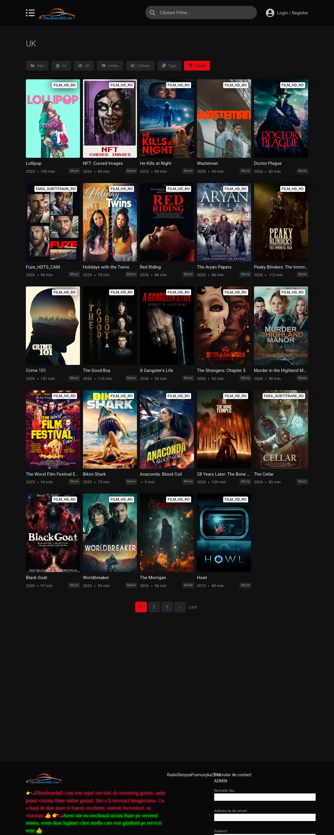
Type (169, 65)
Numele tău (265, 793)
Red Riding (150, 267)
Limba (110, 65)
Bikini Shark (94, 474)
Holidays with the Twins (106, 267)
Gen (37, 65)
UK (84, 65)
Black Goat (36, 577)
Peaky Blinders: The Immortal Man (281, 267)
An (61, 65)
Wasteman (207, 163)
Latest (197, 65)
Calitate (140, 65)
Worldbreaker (96, 577)
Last (193, 607)
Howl (202, 577)
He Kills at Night (155, 163)
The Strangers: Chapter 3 (221, 370)
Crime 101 (36, 370)
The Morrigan (153, 577)
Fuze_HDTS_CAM (43, 267)
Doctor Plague (268, 163)
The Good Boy (96, 370)
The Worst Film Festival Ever (53, 474)
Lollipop (33, 163)
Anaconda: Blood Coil (161, 474)
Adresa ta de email (265, 814)
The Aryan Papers (214, 267)
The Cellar (264, 474)
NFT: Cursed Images (103, 163)
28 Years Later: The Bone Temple (224, 474)
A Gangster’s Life (156, 370)
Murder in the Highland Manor (281, 370)
